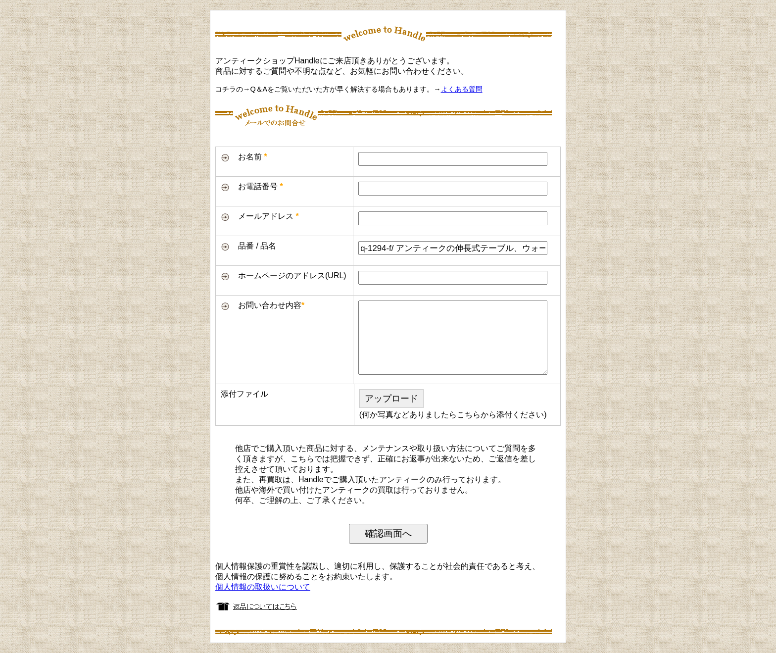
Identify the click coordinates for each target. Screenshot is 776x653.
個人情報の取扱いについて (262, 587)
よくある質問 (462, 89)
